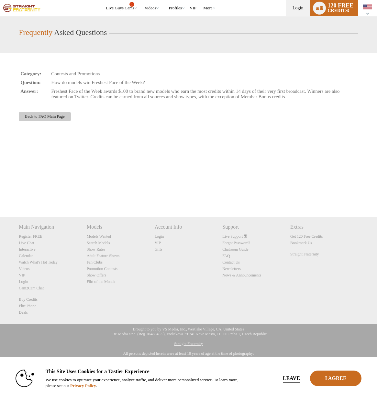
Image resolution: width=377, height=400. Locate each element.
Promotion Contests (102, 268)
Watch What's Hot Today (38, 262)
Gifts (158, 249)
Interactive (27, 249)
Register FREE (30, 236)
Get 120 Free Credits (306, 236)
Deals (23, 312)
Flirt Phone (27, 306)
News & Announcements (241, 275)
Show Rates (96, 249)
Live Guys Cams (120, 6)
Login (298, 7)
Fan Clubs (95, 262)
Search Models (98, 243)
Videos (150, 7)
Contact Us (231, 262)
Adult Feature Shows (103, 256)
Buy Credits (28, 299)
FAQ (226, 256)
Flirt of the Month (101, 281)
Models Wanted (99, 236)
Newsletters (231, 268)
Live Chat (26, 243)
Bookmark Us (301, 243)
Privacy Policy (85, 385)
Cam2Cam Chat (31, 288)
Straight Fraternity (304, 254)
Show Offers (96, 275)
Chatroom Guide (235, 249)
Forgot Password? (236, 243)
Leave (275, 378)
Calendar (26, 256)
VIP (193, 7)
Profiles (175, 7)
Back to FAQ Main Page (45, 116)
